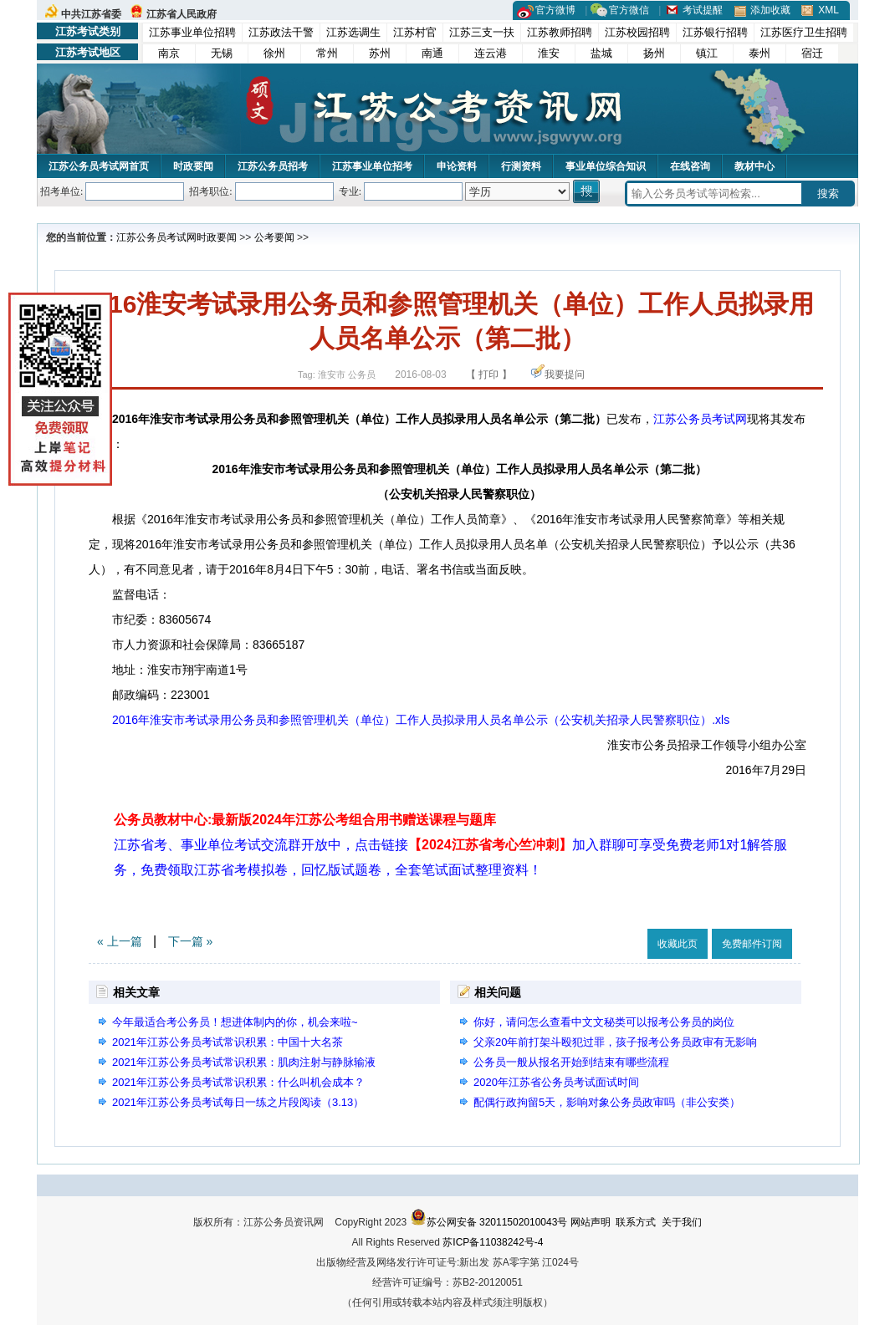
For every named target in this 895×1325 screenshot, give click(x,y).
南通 (432, 53)
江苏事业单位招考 (372, 166)
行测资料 (521, 166)
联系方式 (636, 1222)
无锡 (222, 53)
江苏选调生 (353, 32)
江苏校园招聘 (637, 32)
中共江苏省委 (91, 14)
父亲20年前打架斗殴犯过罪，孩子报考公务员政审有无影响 (615, 1042)
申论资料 (457, 166)
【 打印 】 (489, 374)
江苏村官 (415, 32)
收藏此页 (677, 944)
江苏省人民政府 (181, 14)
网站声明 (590, 1222)
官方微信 (629, 10)
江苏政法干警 (281, 32)
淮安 (549, 53)
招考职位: (210, 191)
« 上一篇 (119, 941)
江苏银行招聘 (715, 32)
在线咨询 (690, 166)
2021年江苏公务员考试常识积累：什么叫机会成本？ (238, 1082)
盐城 (601, 53)
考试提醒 (703, 10)
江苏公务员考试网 (156, 237)
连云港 (490, 53)
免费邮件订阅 (752, 944)
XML (828, 10)
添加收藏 (770, 10)
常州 (327, 53)
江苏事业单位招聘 (192, 32)
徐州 (274, 53)
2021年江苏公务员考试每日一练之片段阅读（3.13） (238, 1102)
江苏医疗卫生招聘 (803, 32)
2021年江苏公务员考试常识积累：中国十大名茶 (227, 1042)
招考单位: (61, 191)
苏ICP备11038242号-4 (492, 1242)
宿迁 (812, 53)
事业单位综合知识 (605, 166)
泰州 (759, 53)
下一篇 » (190, 941)
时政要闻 (193, 166)
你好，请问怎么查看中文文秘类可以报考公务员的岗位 (603, 1022)
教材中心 (754, 166)
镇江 (707, 53)
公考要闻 (274, 237)
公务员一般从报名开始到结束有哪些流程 (571, 1062)
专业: (350, 191)
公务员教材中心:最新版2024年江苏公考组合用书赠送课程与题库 (305, 820)
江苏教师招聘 (559, 32)
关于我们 (682, 1222)
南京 (169, 53)
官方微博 (555, 10)
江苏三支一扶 (481, 32)
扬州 (654, 53)
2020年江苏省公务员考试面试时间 (556, 1082)
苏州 (380, 53)
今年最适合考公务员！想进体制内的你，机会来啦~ (235, 1022)
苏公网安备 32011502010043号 (489, 1222)
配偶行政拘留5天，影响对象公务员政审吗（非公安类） (606, 1102)
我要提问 (565, 374)
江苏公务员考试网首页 (99, 166)
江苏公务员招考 (273, 166)
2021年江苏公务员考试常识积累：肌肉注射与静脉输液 (244, 1062)
